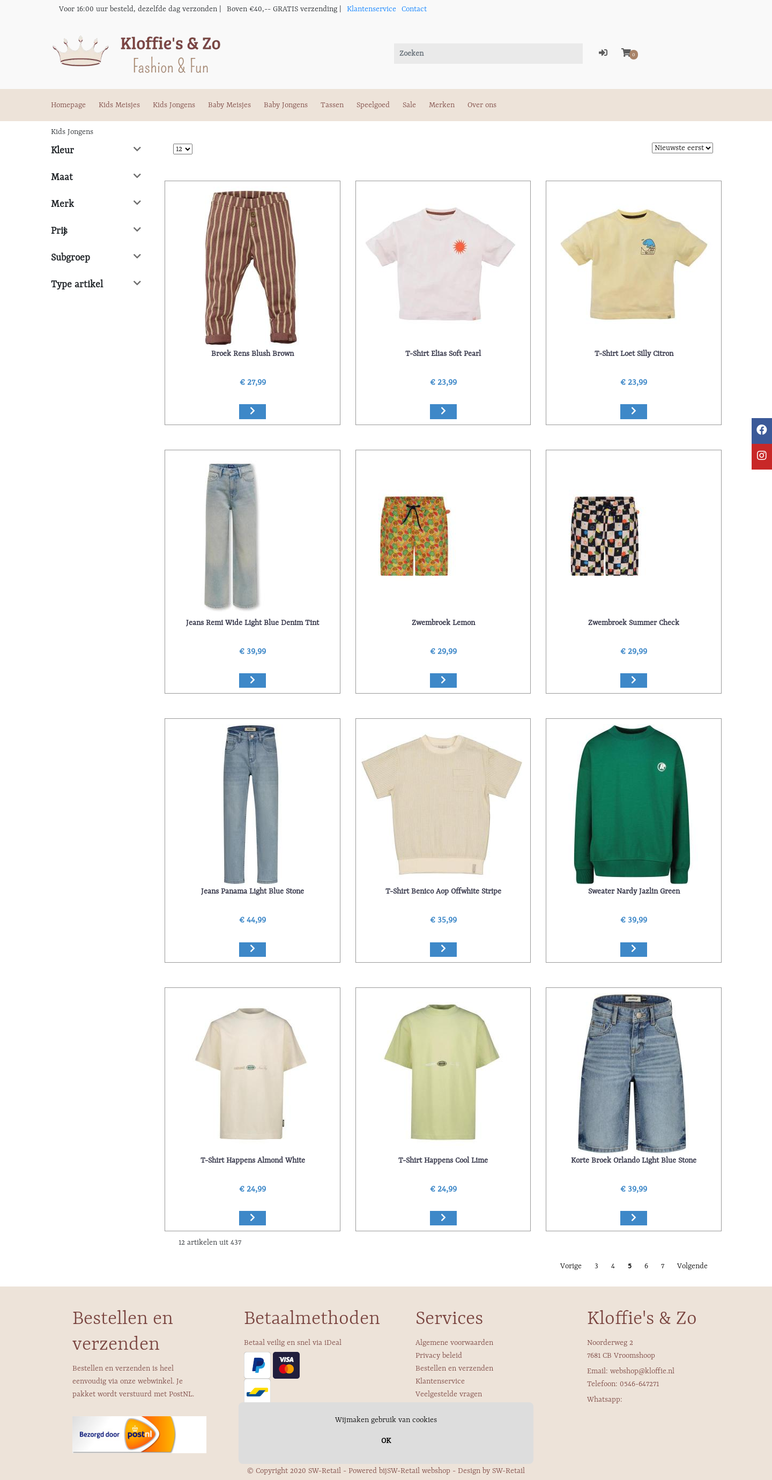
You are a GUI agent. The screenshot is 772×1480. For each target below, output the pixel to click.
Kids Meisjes (119, 105)
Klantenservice (371, 9)
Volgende (692, 1266)
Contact (414, 9)
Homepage (68, 105)
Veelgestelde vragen (448, 1394)
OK (386, 1441)
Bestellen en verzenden (454, 1368)
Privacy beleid (438, 1355)
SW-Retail (508, 1471)
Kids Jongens (174, 105)
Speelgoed (373, 105)
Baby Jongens (286, 105)
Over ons (481, 105)
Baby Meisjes (229, 105)
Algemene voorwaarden (454, 1342)
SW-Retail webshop (418, 1471)
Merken (442, 105)
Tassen (332, 105)
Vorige (571, 1266)
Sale (409, 105)
